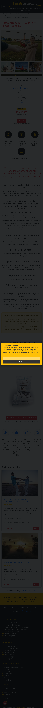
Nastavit (21, 358)
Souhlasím (21, 361)
